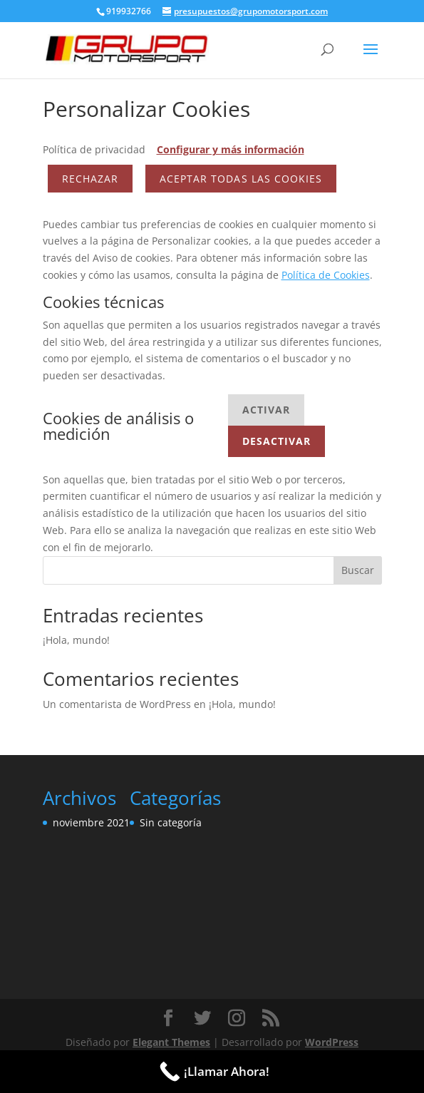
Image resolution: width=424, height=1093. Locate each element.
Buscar (357, 570)
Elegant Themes (171, 1042)
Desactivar (276, 441)
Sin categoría (171, 822)
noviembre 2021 (91, 822)
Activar (266, 409)
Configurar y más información (230, 149)
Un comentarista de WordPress (117, 704)
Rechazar (90, 178)
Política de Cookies (325, 275)
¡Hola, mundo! (76, 640)
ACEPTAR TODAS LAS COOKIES (241, 178)
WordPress (331, 1042)
